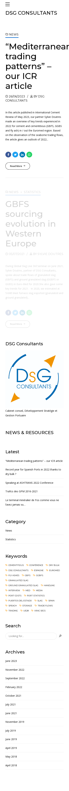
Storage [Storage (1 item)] (27, 605)
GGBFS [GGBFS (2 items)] (39, 575)
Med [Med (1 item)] (28, 590)
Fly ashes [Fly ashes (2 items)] (13, 575)
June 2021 (11, 713)
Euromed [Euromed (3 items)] (54, 570)
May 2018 (11, 756)
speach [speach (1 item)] (12, 605)
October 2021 (13, 695)
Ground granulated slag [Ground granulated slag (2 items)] (23, 585)
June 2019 (11, 739)
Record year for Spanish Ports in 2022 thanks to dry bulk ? (33, 472)
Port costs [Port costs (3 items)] (14, 595)
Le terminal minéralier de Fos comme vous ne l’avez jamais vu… (32, 502)
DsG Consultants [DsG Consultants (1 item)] (18, 570)
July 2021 (10, 704)
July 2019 (10, 730)
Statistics (10, 539)
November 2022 (14, 669)
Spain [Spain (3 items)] (51, 600)
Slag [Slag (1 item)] (40, 600)
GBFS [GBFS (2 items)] (27, 575)
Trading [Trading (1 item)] (13, 610)
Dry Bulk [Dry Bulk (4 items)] (54, 565)
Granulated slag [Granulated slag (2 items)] (18, 580)
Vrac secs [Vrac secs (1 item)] (39, 610)
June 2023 (11, 661)
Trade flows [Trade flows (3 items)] (45, 605)
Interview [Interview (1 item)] (14, 590)
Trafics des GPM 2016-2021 (21, 491)
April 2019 (11, 748)
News (14, 34)
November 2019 (14, 721)
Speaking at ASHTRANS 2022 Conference (29, 482)
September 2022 (15, 678)
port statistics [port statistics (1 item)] (36, 595)
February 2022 (13, 687)
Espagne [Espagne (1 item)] (38, 570)
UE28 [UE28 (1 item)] (26, 610)
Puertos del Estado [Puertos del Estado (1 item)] (20, 600)
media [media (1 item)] (39, 590)
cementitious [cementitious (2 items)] (16, 565)
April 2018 (11, 765)
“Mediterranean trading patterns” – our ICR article (34, 461)
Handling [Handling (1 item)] (49, 585)
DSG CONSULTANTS (31, 13)
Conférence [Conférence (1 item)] (36, 565)
